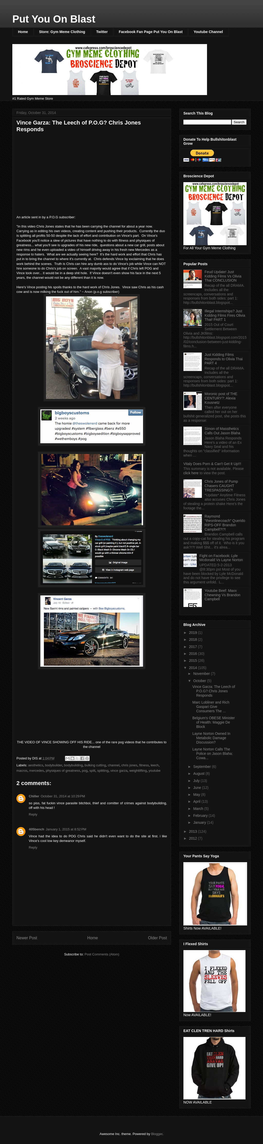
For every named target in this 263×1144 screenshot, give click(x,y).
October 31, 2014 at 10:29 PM (63, 796)
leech (155, 765)
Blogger (156, 1134)
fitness (144, 765)
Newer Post (26, 938)
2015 (193, 660)
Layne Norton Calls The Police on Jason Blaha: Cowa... (212, 753)
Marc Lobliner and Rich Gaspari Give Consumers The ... (210, 706)
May (197, 794)
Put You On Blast (53, 19)
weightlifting (138, 770)
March (198, 809)
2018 (193, 639)
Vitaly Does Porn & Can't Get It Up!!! (212, 464)
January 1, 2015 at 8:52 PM (66, 829)
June (197, 788)
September (202, 767)
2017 (193, 647)
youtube (155, 770)
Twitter (102, 32)
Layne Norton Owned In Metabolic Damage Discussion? (211, 737)
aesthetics (35, 765)
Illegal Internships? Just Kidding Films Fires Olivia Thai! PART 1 (225, 315)
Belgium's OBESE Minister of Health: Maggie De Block (213, 722)
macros (21, 770)
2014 (193, 668)
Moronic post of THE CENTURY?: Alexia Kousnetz (221, 398)
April (197, 801)
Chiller (34, 796)
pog (85, 770)
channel (114, 765)
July (197, 781)
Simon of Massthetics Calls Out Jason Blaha (222, 431)
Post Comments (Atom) (101, 954)
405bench (36, 829)
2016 (193, 654)
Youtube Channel (208, 32)
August (199, 773)
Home (23, 32)
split (92, 770)
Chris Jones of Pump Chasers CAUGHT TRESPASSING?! (221, 485)
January (200, 822)
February (201, 815)
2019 (193, 633)
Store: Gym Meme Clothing (62, 32)
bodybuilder (53, 765)
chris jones (129, 765)
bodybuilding (73, 765)
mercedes (36, 770)
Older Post (157, 938)
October (200, 681)
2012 (193, 838)
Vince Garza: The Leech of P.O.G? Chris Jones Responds (213, 691)
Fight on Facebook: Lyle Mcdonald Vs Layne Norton (221, 558)
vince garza (118, 770)
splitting (102, 770)
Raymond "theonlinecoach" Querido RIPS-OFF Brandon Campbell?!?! (225, 522)
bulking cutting (95, 765)
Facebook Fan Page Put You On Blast (150, 32)
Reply (33, 814)
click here (191, 473)
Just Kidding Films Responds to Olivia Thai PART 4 (224, 359)
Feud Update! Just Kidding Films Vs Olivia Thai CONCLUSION (223, 276)
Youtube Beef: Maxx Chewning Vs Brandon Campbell (222, 595)
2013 (193, 831)
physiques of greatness (63, 770)
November (202, 674)
